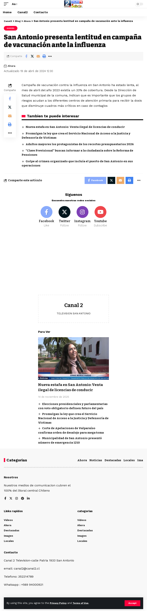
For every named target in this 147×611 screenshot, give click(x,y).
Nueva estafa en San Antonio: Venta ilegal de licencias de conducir (75, 127)
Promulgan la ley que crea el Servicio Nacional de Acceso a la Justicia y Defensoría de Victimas (73, 419)
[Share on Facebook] (26, 56)
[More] (50, 56)
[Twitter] (64, 218)
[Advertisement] (73, 265)
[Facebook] (46, 218)
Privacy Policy (59, 603)
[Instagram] (82, 218)
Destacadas (113, 461)
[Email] (38, 56)
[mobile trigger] (7, 4)
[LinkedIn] (29, 500)
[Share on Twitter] (32, 56)
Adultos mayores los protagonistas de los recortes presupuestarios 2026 (80, 144)
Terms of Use (82, 603)
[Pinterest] (23, 500)
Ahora (11, 28)
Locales (129, 461)
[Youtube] (100, 218)
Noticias (95, 461)
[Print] (44, 56)
